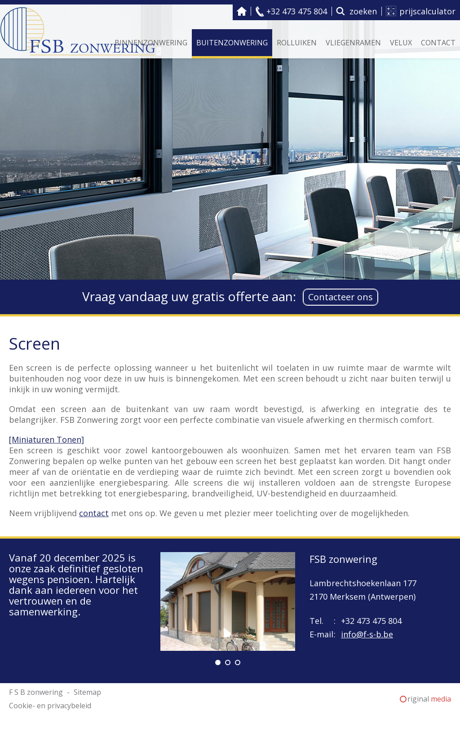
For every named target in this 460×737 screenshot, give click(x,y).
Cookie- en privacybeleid (50, 706)
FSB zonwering (343, 559)
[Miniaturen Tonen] (46, 439)
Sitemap (87, 692)
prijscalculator (427, 11)
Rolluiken (297, 43)
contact (94, 513)
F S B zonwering (242, 11)
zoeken (363, 11)
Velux (401, 43)
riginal (429, 699)
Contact (438, 43)
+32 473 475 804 (296, 11)
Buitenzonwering (232, 43)
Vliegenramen (353, 43)
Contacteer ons (340, 297)
